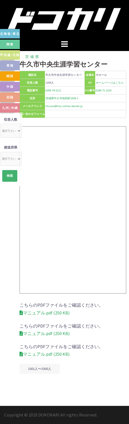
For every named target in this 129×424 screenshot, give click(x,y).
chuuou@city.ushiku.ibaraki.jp (64, 106)
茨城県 (32, 56)
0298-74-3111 (53, 90)
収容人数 (10, 119)
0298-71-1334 (103, 90)
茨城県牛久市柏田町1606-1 (62, 98)
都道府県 (10, 147)
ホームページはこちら (110, 82)
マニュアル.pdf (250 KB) (45, 313)
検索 (10, 176)
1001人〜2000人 (39, 369)
